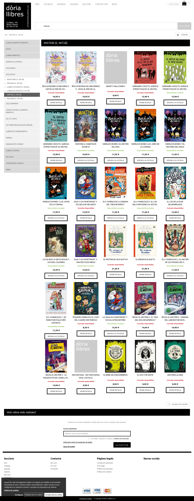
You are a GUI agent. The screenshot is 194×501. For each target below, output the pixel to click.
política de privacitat (121, 439)
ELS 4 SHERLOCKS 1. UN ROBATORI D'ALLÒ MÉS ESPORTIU (56, 320)
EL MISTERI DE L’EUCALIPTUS (115, 259)
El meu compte (174, 4)
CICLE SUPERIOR (12, 103)
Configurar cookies (85, 498)
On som (54, 466)
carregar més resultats (180, 404)
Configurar (19, 495)
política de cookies (11, 490)
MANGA (9, 138)
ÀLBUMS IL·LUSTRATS (14, 62)
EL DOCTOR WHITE (145, 375)
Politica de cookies (104, 472)
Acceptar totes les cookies (53, 495)
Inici (37, 4)
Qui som (86, 4)
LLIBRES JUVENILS (12, 150)
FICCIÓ (8, 49)
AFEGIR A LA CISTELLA (175, 102)
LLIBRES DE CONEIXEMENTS (16, 131)
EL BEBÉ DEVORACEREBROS (115, 375)
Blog (114, 4)
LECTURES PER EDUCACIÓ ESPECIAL (19, 125)
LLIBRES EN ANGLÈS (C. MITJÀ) (18, 91)
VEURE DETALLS (56, 102)
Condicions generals (105, 463)
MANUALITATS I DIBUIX (14, 144)
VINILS (8, 169)
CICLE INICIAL (11, 68)
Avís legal (101, 466)
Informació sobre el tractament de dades (77, 442)
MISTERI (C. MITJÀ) (14, 95)
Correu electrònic (70, 429)
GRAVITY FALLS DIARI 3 (115, 86)
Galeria (74, 4)
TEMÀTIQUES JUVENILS (15, 163)
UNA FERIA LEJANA (175, 375)
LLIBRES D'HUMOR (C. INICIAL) (18, 87)
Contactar (101, 4)
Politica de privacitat (105, 469)
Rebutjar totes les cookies (33, 495)
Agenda (61, 4)
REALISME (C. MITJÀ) (14, 98)
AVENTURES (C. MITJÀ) (15, 79)
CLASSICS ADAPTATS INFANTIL (17, 43)
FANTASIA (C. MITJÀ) (14, 83)
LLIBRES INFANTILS (13, 55)
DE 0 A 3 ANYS (11, 119)
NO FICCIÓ (10, 157)
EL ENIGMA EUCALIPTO (145, 259)
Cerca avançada (184, 26)
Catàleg (48, 4)
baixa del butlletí (69, 446)
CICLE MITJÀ (10, 74)
